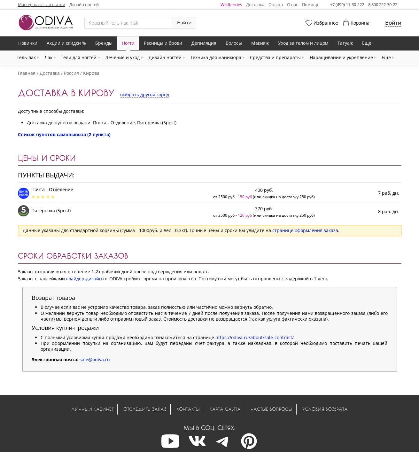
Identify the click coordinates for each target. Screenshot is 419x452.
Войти (393, 22)
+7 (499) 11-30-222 (347, 4)
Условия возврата (325, 409)
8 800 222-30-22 (382, 4)
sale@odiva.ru (95, 359)
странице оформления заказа (305, 230)
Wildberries (231, 4)
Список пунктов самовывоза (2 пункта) (64, 134)
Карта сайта (225, 409)
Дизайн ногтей (84, 4)
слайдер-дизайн (84, 279)
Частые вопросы (271, 409)
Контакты (188, 409)
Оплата (275, 4)
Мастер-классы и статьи (41, 4)
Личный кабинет (92, 409)
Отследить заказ (145, 409)
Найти (184, 22)
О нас (292, 4)
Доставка (255, 4)
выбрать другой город (144, 94)
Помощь (311, 4)
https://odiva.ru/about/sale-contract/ (254, 337)
